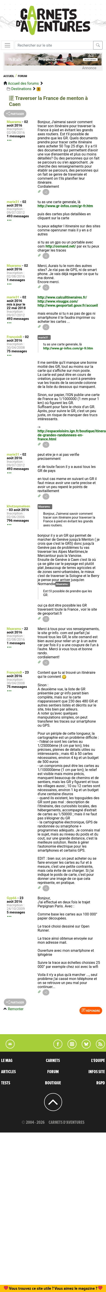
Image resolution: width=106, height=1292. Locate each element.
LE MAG (6, 1060)
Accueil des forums (23, 83)
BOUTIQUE (53, 1083)
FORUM (53, 1072)
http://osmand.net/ (60, 246)
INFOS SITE (96, 1072)
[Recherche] (54, 45)
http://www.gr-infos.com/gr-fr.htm (65, 206)
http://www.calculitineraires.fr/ (62, 297)
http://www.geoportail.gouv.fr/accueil (68, 305)
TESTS (5, 1083)
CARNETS (53, 1060)
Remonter (15, 1009)
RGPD (100, 1083)
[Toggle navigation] (7, 45)
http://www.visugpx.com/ (58, 301)
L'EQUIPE (98, 1060)
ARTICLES (8, 1072)
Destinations (21, 89)
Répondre (91, 1010)
